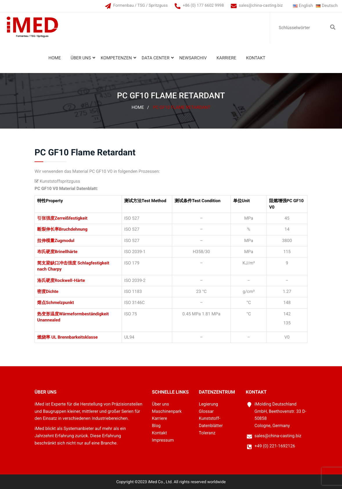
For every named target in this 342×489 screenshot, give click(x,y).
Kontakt (255, 58)
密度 (41, 291)
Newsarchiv (193, 58)
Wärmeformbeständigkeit (84, 313)
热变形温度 (48, 313)
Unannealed (48, 320)
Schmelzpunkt (60, 302)
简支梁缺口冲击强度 (56, 263)
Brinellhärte (66, 251)
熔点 (41, 302)
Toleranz (207, 432)
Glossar (206, 411)
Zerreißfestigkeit (71, 218)
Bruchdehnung (73, 229)
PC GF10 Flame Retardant (181, 107)
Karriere (226, 58)
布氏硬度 (46, 251)
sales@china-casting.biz (261, 5)
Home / (140, 107)
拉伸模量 (46, 240)
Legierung (208, 404)
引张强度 (46, 218)
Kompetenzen (116, 58)
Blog (156, 425)
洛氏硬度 (46, 280)
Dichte (52, 291)
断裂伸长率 (48, 229)
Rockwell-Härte (70, 280)
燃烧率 (43, 337)
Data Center (156, 58)
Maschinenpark (167, 411)
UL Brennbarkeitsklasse (74, 337)
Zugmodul (64, 240)
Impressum (163, 440)
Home (54, 58)
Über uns (81, 58)
